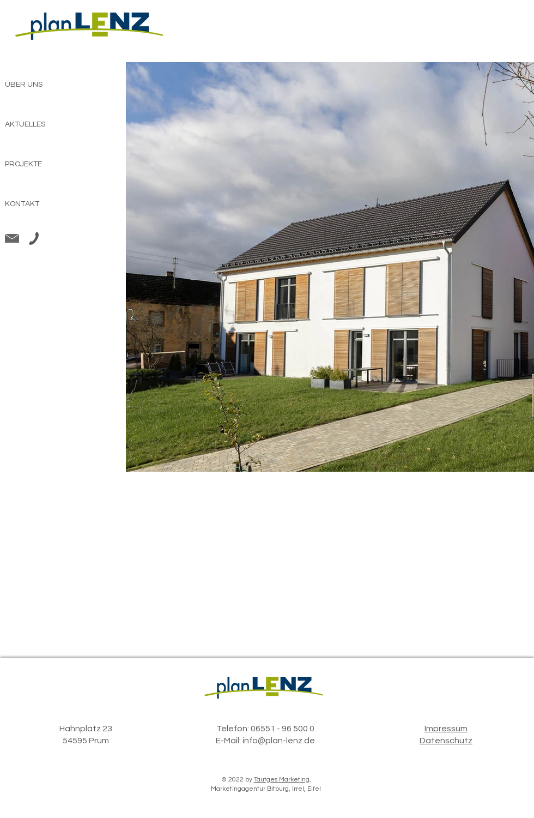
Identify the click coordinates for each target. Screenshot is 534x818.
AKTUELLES (25, 124)
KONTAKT (22, 204)
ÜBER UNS (24, 84)
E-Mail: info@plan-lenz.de (265, 740)
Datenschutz (446, 740)
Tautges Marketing (282, 779)
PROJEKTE (23, 164)
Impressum (446, 728)
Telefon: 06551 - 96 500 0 (265, 728)
